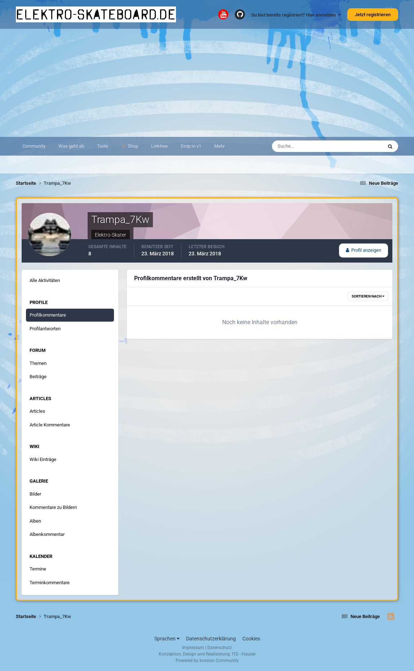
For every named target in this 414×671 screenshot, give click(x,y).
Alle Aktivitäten (45, 280)
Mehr (219, 146)
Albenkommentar (47, 534)
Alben (35, 521)
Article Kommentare (50, 425)
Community (33, 146)
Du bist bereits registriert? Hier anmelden (296, 15)
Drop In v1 (191, 146)
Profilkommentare (48, 315)
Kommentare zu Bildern (53, 507)
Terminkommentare (50, 582)
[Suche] (305, 146)
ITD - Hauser (244, 654)
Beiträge (38, 376)
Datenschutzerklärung (211, 638)
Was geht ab (71, 146)
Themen (38, 363)
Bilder (35, 494)
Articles (37, 411)
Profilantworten (45, 328)
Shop (132, 146)
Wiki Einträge (43, 459)
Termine (38, 569)
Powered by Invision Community (207, 660)
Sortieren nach (368, 296)
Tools (102, 146)
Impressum (193, 647)
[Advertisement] (207, 82)
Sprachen (167, 638)
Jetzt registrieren (373, 14)
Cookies (251, 638)
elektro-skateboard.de (96, 14)
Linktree (159, 146)
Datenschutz (219, 647)
